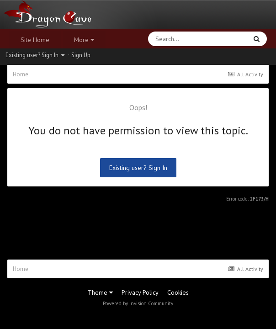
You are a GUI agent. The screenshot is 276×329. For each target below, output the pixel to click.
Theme (100, 292)
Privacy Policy (140, 292)
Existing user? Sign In (34, 55)
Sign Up (80, 55)
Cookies (178, 292)
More (84, 40)
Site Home (35, 40)
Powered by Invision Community (138, 303)
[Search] (174, 39)
